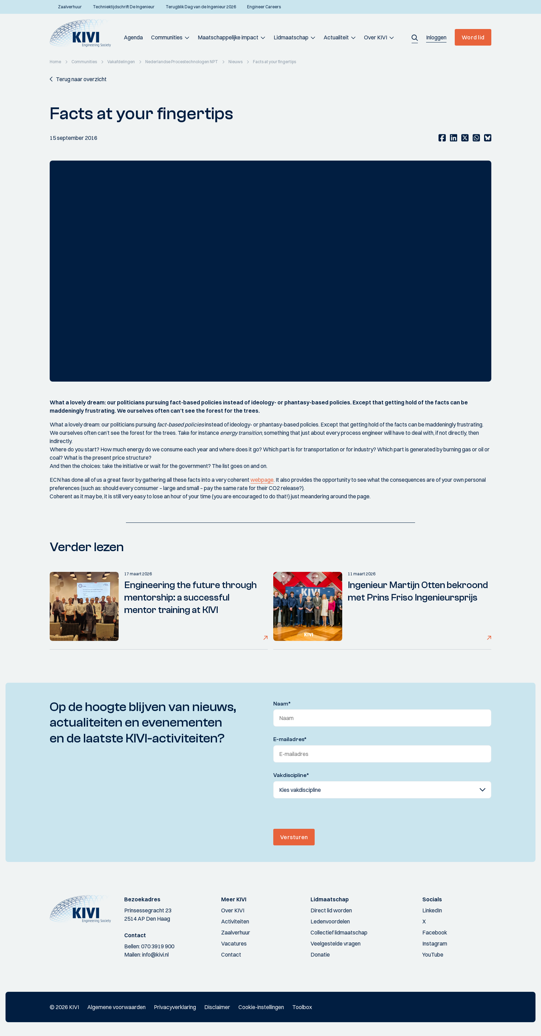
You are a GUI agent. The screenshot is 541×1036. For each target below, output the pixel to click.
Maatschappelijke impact (228, 37)
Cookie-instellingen (261, 1007)
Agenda (133, 37)
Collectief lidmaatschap (339, 932)
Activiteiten (235, 921)
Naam (282, 704)
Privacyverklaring (175, 1007)
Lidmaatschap (291, 37)
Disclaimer (217, 1007)
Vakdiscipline (291, 775)
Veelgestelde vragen (336, 943)
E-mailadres (290, 739)
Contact (231, 954)
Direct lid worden (331, 910)
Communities (167, 37)
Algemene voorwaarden (116, 1007)
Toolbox (302, 1007)
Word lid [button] (473, 37)
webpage (262, 479)
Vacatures (234, 943)
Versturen (294, 837)
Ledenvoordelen (330, 921)
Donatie (320, 954)
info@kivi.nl (155, 954)
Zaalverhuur (235, 932)
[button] (415, 37)
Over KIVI (375, 37)
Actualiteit (336, 37)
